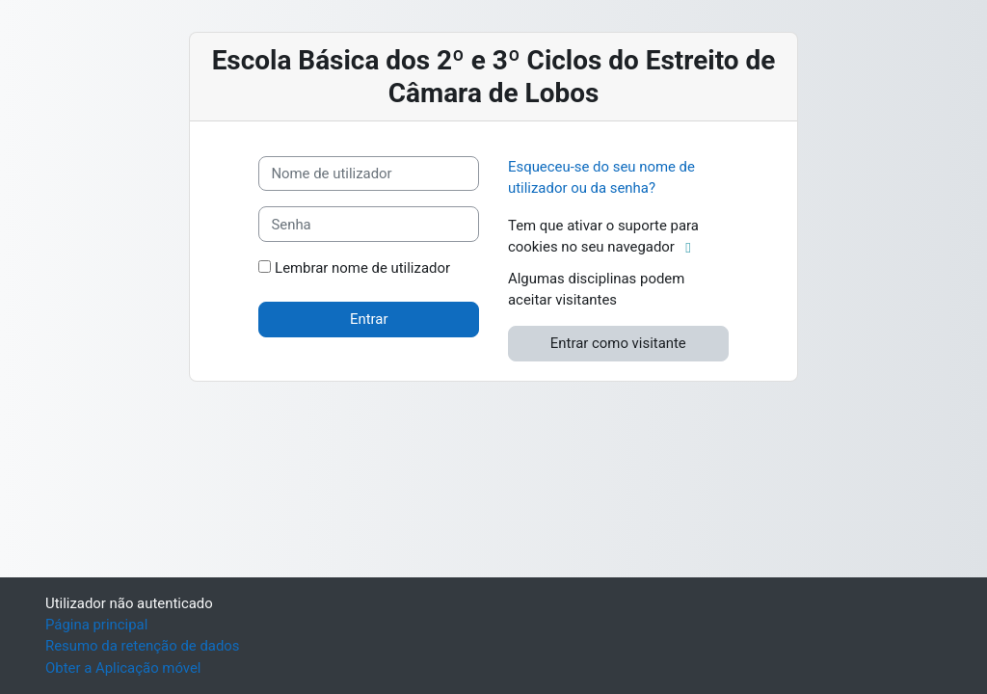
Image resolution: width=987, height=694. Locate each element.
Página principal (96, 624)
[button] (693, 247)
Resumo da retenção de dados (142, 645)
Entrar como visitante (618, 343)
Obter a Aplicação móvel (122, 668)
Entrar (369, 319)
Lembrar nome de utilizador (362, 268)
